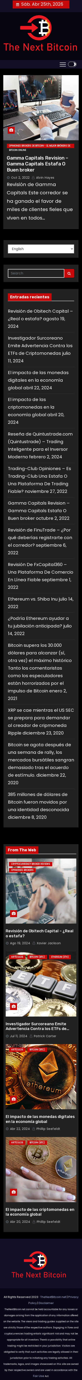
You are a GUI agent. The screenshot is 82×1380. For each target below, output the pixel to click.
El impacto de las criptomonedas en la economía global (31, 407)
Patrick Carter (43, 1036)
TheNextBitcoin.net (53, 1297)
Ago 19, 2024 (20, 943)
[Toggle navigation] (63, 64)
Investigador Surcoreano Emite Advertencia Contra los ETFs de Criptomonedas (40, 345)
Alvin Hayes (43, 177)
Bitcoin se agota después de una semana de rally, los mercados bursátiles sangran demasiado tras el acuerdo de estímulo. (41, 760)
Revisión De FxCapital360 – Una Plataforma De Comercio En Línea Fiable (40, 572)
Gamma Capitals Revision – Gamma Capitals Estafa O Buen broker (37, 164)
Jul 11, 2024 (18, 1036)
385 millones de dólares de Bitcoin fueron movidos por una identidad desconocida (38, 802)
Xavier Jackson (46, 943)
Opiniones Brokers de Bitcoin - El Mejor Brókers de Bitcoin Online (39, 146)
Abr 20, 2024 (20, 1222)
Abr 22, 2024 (20, 1129)
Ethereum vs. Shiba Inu (33, 599)
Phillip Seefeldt (46, 1129)
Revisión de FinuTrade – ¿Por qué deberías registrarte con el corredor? (40, 537)
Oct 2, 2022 (20, 177)
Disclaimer (46, 1303)
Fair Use (38, 1376)
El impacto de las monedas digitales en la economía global (38, 380)
